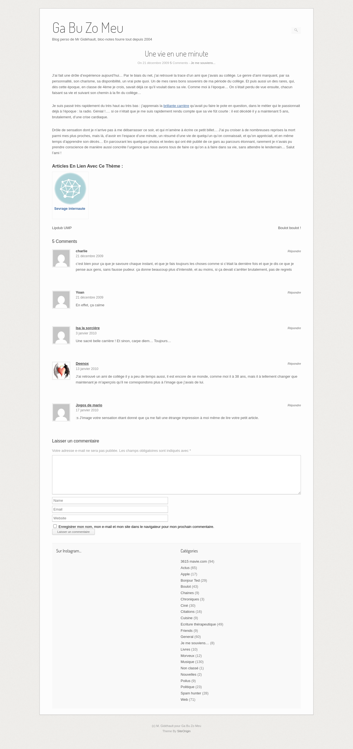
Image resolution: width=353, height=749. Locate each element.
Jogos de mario (89, 405)
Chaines (187, 599)
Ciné (184, 612)
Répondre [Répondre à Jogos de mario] (294, 405)
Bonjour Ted (190, 587)
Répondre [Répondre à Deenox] (294, 363)
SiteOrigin (184, 737)
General (187, 643)
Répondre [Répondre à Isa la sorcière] (294, 328)
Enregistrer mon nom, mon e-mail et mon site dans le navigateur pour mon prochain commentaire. (136, 533)
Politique (187, 693)
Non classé (189, 675)
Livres (185, 656)
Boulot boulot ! (289, 228)
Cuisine (186, 624)
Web (184, 706)
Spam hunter (191, 700)
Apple (185, 581)
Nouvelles (188, 681)
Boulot (186, 593)
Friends (186, 637)
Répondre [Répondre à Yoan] (294, 292)
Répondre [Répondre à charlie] (294, 251)
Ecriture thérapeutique (198, 631)
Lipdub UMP (62, 228)
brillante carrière (176, 106)
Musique (187, 668)
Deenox (82, 363)
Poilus (185, 687)
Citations (188, 618)
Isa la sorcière (88, 328)
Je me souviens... (203, 63)
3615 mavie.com (194, 568)
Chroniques (190, 606)
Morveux (187, 662)
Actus (185, 574)
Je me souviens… (195, 650)
